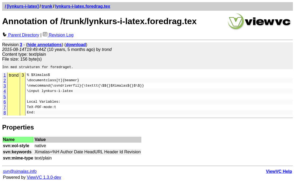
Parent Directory (20, 35)
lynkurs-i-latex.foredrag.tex (82, 6)
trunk (47, 6)
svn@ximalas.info (20, 172)
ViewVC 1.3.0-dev (44, 178)
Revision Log (58, 35)
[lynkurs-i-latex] (23, 6)
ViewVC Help (279, 172)
